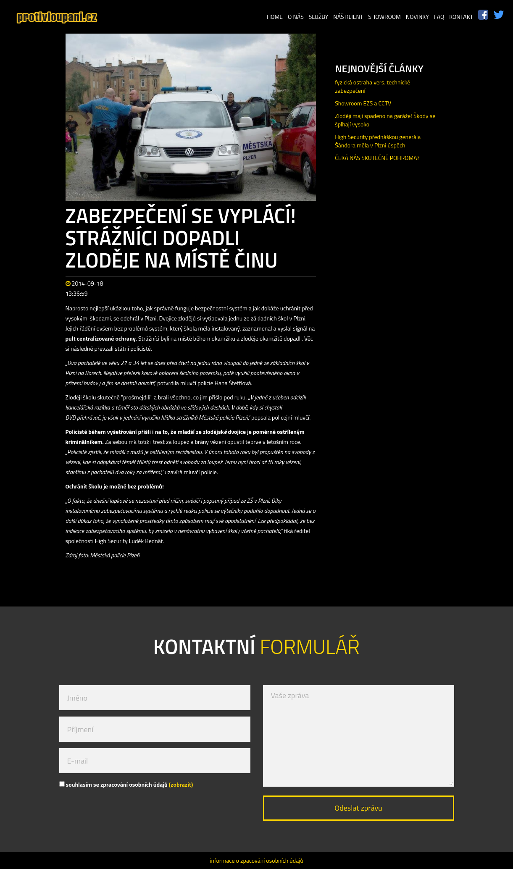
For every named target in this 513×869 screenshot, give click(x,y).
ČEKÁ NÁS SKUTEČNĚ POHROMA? (377, 157)
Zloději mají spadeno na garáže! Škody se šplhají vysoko (385, 120)
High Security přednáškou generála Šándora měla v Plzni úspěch (378, 141)
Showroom (384, 16)
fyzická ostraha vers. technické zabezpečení (372, 86)
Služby (318, 16)
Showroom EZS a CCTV (363, 103)
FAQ (439, 16)
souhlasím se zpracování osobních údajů (126, 784)
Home (275, 16)
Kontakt (461, 16)
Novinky (417, 16)
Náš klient (348, 16)
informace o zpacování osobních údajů (256, 860)
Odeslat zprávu (358, 808)
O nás (296, 16)
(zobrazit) (181, 784)
